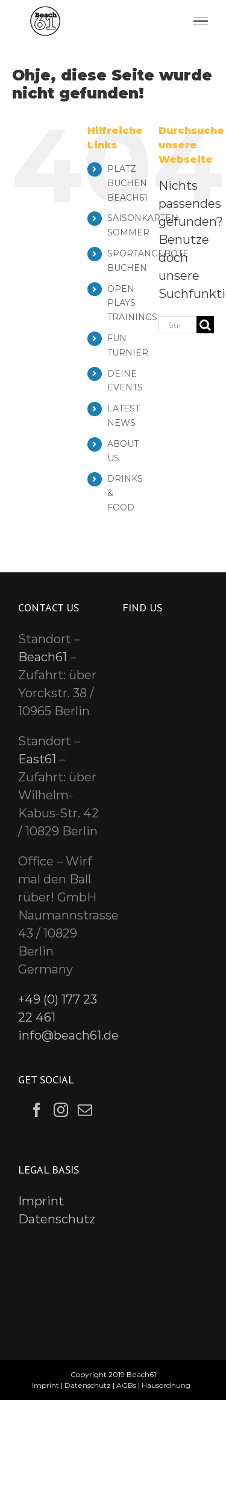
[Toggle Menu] (200, 21)
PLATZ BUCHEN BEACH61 (127, 183)
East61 (37, 759)
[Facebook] (37, 1110)
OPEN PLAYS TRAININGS (132, 303)
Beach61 (42, 657)
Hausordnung (166, 1385)
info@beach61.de (68, 1035)
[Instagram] (61, 1110)
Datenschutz (56, 1219)
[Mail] (85, 1110)
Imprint (41, 1201)
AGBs (126, 1385)
